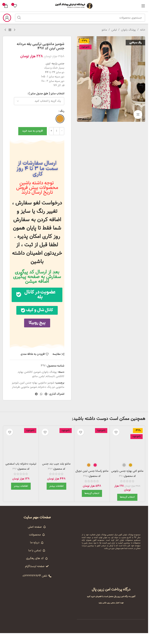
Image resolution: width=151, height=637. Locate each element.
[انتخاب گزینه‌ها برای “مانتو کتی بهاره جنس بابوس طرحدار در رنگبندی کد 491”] (127, 501)
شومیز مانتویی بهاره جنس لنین (37, 387)
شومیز (37, 376)
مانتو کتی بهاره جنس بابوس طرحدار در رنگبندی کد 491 (127, 477)
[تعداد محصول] (56, 131)
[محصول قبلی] (14, 30)
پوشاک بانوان (128, 30)
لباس (114, 30)
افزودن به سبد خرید (32, 131)
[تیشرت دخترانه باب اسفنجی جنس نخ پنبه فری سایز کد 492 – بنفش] (21, 447)
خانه (142, 30)
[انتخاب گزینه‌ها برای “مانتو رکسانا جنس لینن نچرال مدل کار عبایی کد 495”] (92, 497)
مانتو (104, 30)
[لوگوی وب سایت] (74, 6)
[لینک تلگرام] (36, 398)
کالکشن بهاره (25, 376)
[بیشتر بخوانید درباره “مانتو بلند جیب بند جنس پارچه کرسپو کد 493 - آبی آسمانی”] (56, 490)
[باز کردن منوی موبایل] (143, 6)
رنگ (62, 111)
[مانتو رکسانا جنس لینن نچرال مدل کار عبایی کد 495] (92, 447)
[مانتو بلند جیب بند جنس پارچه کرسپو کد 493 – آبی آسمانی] (56, 447)
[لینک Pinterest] (46, 398)
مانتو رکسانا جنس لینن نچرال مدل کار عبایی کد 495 (91, 477)
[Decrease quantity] (61, 131)
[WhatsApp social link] (41, 398)
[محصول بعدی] (5, 30)
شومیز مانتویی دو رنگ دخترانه (38, 389)
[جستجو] (80, 18)
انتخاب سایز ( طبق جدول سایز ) (46, 94)
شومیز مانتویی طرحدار (24, 391)
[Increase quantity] (51, 131)
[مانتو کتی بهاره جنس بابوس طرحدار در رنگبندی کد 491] (127, 447)
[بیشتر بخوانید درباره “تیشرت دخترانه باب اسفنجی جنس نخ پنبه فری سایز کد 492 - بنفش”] (21, 490)
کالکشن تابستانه (55, 380)
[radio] (60, 118)
